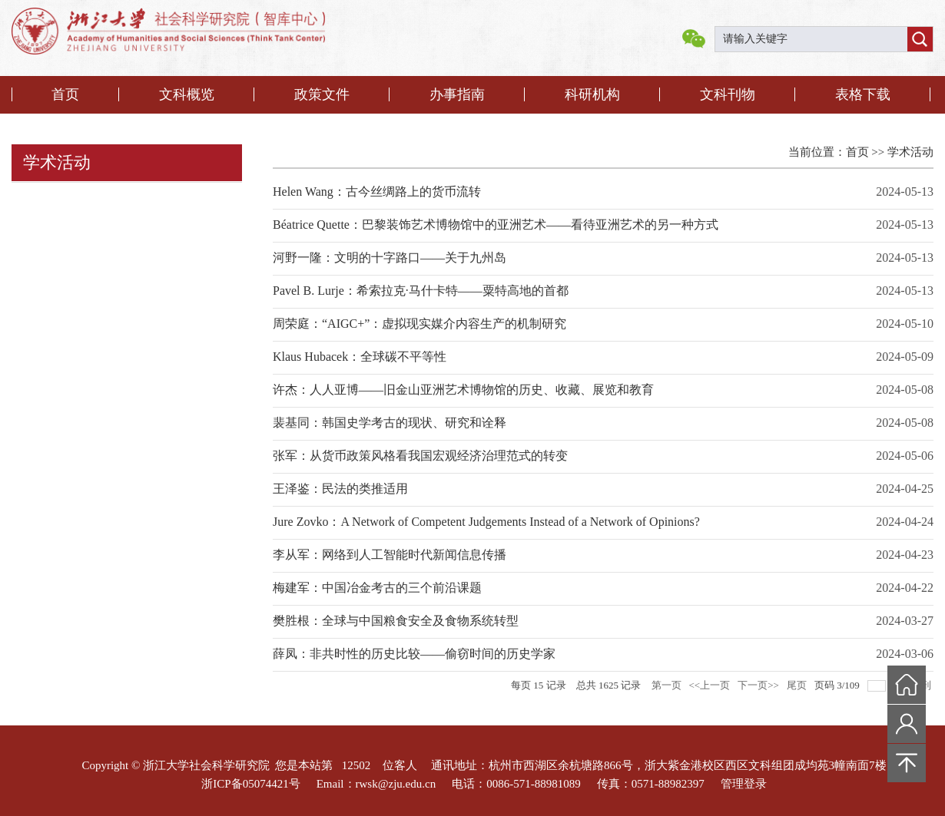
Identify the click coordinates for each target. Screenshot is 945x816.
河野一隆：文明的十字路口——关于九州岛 (389, 257)
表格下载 (862, 94)
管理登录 (744, 784)
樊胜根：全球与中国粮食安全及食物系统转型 (396, 620)
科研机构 (592, 94)
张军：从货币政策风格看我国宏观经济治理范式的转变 (420, 455)
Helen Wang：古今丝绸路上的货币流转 (377, 191)
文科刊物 (727, 94)
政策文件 (322, 94)
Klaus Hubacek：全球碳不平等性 (359, 356)
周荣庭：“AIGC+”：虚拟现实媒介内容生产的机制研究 (419, 323)
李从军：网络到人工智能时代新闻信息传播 (389, 554)
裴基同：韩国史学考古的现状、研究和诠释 (389, 422)
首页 (65, 94)
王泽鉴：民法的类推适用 (340, 488)
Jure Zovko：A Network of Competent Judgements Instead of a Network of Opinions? (486, 521)
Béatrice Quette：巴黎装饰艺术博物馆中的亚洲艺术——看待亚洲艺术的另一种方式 (495, 224)
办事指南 (457, 94)
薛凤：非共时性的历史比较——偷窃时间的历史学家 (414, 653)
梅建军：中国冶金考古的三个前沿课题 (377, 587)
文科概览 (186, 94)
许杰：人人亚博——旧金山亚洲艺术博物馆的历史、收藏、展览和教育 (463, 389)
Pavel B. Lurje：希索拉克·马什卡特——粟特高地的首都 (421, 290)
